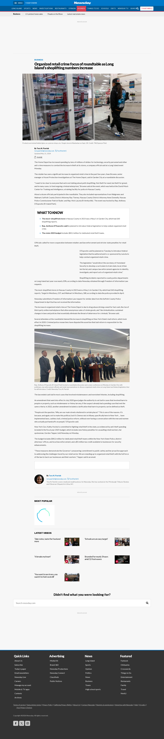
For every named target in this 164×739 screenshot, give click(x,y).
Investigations (46, 8)
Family (123, 685)
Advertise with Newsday (124, 705)
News (35, 8)
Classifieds (54, 677)
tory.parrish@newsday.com (44, 151)
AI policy (142, 705)
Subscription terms (34, 705)
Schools (105, 8)
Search (133, 8)
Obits (113, 8)
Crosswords (126, 669)
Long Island (17, 8)
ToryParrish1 (61, 151)
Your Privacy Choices (24, 708)
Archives (18, 697)
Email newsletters (22, 673)
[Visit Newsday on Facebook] (15, 723)
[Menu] (18, 3)
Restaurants (60, 8)
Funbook (124, 661)
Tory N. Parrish (55, 476)
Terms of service (19, 705)
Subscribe (19, 665)
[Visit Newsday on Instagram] (27, 723)
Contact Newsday (88, 705)
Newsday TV (123, 8)
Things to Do (93, 8)
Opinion (72, 8)
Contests (18, 693)
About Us (18, 661)
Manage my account (23, 685)
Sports (27, 8)
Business (81, 8)
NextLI (123, 693)
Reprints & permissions (105, 705)
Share (38, 157)
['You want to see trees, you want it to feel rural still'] (56, 579)
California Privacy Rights (63, 705)
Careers (18, 681)
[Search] (147, 603)
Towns (88, 685)
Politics (88, 673)
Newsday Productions (59, 669)
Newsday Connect (57, 673)
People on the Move (55, 14)
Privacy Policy (47, 705)
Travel (123, 689)
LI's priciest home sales (34, 14)
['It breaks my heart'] (56, 562)
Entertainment (126, 677)
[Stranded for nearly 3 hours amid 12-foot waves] (107, 562)
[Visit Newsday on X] (21, 723)
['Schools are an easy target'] (107, 544)
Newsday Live (20, 677)
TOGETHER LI (146, 8)
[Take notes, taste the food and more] (56, 544)
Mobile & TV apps (22, 689)
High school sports (93, 689)
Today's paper (20, 669)
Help (136, 705)
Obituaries (125, 665)
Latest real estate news (76, 14)
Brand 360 (54, 665)
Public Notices (56, 681)
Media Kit (54, 661)
